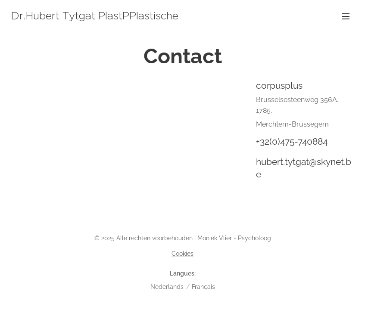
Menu (345, 16)
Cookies (182, 253)
